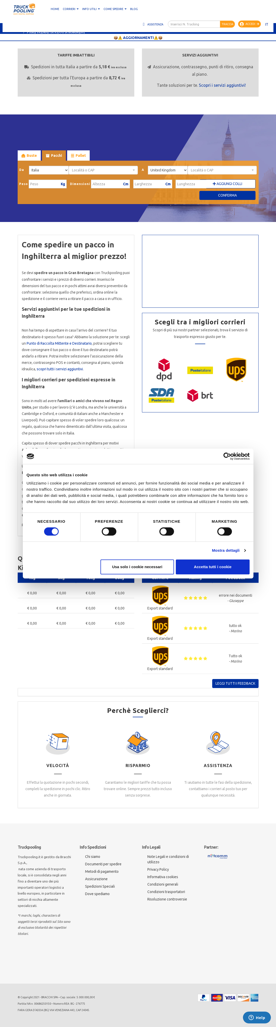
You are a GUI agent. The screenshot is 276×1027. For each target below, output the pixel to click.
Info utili (91, 9)
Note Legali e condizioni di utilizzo (168, 859)
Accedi (249, 24)
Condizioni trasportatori (166, 892)
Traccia (227, 24)
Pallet (78, 155)
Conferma (227, 195)
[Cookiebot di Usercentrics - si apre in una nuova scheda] (227, 456)
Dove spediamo (97, 894)
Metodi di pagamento (102, 871)
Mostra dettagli (226, 550)
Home (55, 9)
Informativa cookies (162, 877)
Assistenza (152, 24)
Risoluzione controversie (167, 899)
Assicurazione (96, 879)
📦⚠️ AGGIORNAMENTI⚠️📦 (138, 38)
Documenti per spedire (103, 864)
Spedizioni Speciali (100, 886)
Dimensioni (80, 184)
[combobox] (103, 170)
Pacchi (54, 155)
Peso (23, 184)
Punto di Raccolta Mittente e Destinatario (59, 343)
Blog (134, 9)
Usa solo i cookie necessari (137, 567)
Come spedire (115, 9)
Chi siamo (92, 857)
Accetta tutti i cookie (213, 567)
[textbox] (102, 170)
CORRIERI (71, 9)
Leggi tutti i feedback (235, 683)
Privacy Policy (158, 869)
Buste (29, 155)
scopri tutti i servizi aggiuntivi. (60, 369)
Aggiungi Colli (227, 184)
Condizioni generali (162, 884)
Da (21, 169)
